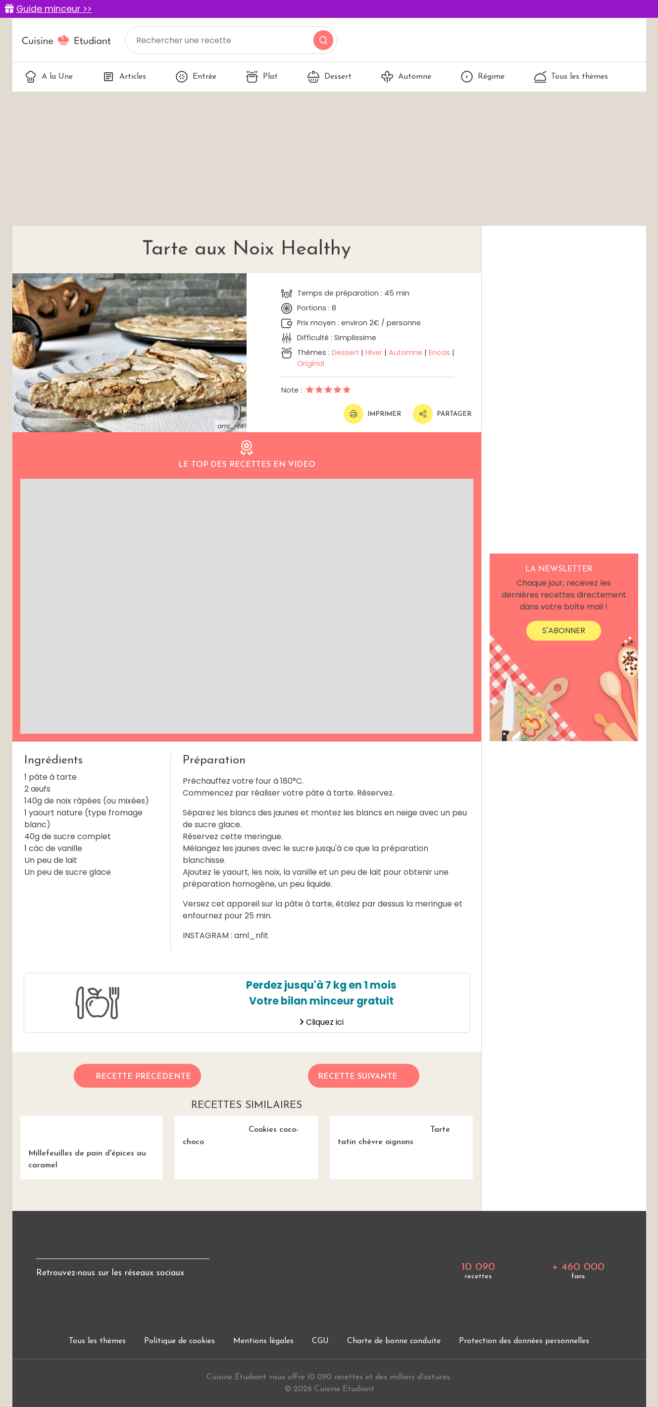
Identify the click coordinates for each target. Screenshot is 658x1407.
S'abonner (563, 630)
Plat (262, 77)
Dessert (329, 77)
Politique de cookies (179, 1341)
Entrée (196, 77)
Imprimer (372, 414)
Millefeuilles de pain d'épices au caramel (91, 1142)
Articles (124, 77)
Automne (406, 77)
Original (310, 363)
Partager (442, 414)
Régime (483, 77)
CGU (320, 1341)
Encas (439, 352)
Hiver (373, 352)
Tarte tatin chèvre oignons (390, 1131)
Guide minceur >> (54, 9)
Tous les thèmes (571, 77)
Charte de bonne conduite (394, 1341)
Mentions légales (263, 1341)
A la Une (49, 77)
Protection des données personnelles (524, 1341)
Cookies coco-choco (237, 1131)
